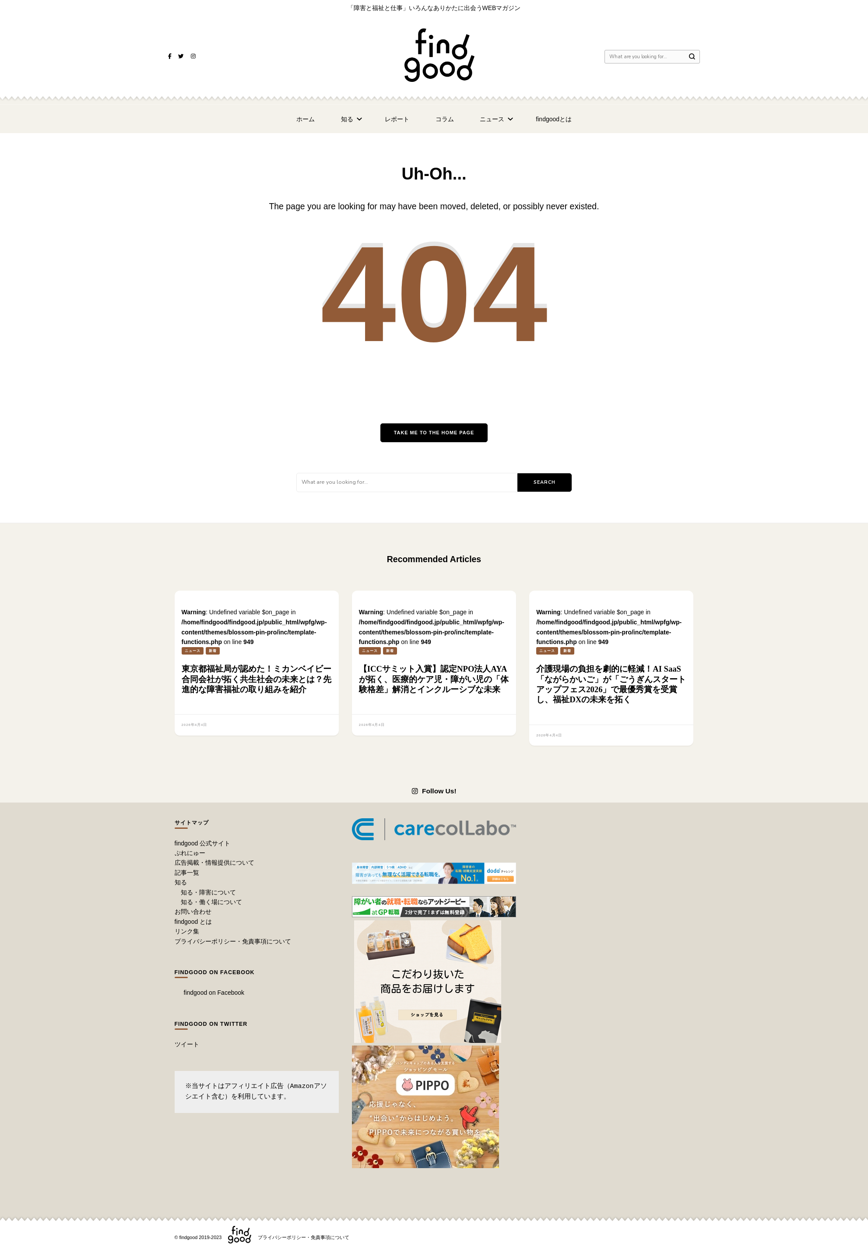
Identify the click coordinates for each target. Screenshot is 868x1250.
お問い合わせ (193, 911)
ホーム (305, 119)
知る (347, 119)
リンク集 (187, 931)
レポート (397, 119)
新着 (213, 651)
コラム (445, 119)
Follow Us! (433, 791)
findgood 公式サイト (203, 843)
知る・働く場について (211, 901)
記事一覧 (187, 872)
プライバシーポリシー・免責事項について (233, 941)
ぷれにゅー (190, 852)
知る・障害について (208, 892)
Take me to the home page (434, 432)
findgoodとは (554, 119)
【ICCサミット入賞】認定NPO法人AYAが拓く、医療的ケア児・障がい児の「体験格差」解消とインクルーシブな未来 (434, 679)
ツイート (187, 1044)
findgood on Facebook (215, 972)
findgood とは (193, 921)
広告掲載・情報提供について (214, 862)
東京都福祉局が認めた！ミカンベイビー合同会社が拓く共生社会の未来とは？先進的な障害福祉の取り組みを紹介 (256, 679)
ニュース (492, 119)
